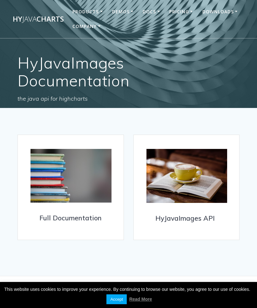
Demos (121, 12)
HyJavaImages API (185, 218)
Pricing (179, 12)
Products (85, 12)
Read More (140, 299)
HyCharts (38, 19)
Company (84, 26)
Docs (149, 12)
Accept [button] (116, 299)
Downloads (218, 12)
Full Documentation (70, 218)
